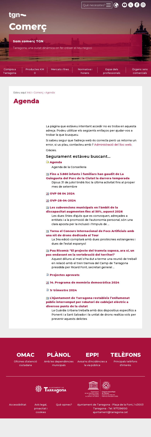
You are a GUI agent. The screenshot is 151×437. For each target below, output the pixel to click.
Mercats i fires (60, 69)
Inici (29, 92)
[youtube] (124, 5)
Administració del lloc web (112, 144)
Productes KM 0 (34, 71)
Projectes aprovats (65, 275)
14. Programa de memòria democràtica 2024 (84, 282)
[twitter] (131, 5)
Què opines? (64, 404)
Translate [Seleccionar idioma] (116, 5)
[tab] (34, 71)
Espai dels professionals (111, 71)
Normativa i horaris (85, 71)
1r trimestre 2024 (63, 290)
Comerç (28, 26)
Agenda (56, 162)
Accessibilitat (17, 404)
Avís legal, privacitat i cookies (41, 408)
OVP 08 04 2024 (62, 193)
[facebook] (137, 5)
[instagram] (143, 5)
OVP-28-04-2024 (63, 200)
